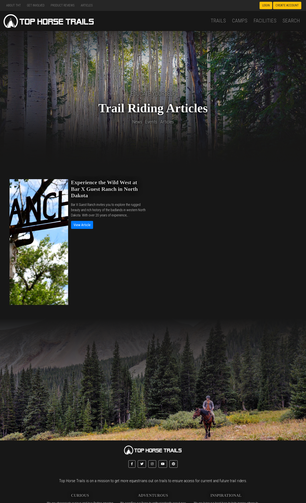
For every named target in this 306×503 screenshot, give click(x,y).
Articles (87, 5)
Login (266, 5)
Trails (218, 21)
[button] (131, 464)
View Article (82, 225)
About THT (13, 5)
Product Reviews (63, 5)
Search (291, 21)
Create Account (287, 5)
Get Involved (35, 5)
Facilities (265, 21)
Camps (239, 21)
